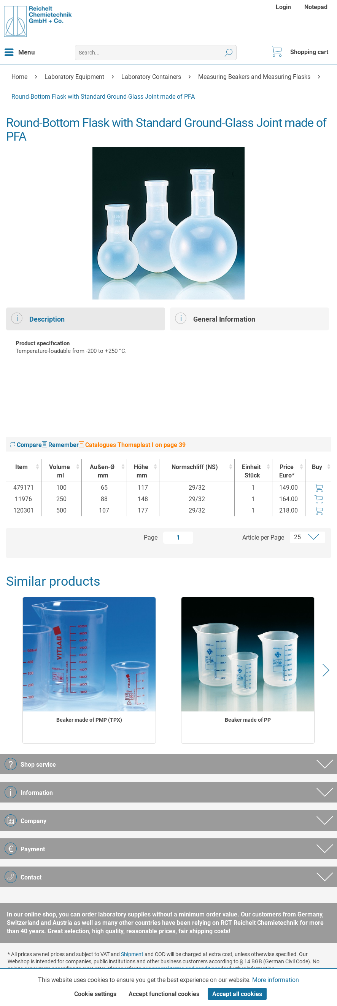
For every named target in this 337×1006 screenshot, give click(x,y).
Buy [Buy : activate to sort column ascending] (317, 467)
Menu (20, 51)
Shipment (132, 954)
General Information (215, 318)
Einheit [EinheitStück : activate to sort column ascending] (251, 471)
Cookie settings (95, 994)
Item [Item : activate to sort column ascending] (21, 467)
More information (275, 980)
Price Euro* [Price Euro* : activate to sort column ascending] (286, 471)
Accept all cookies (237, 994)
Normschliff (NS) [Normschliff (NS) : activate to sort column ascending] (195, 467)
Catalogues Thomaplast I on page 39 (132, 445)
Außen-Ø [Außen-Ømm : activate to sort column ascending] (102, 471)
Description (38, 318)
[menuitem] (284, 7)
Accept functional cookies (164, 994)
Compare (26, 445)
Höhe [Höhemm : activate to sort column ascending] (141, 471)
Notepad (315, 7)
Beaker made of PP (248, 720)
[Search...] (156, 52)
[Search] (229, 52)
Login (283, 7)
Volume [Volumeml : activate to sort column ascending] (59, 471)
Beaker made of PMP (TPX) (89, 720)
